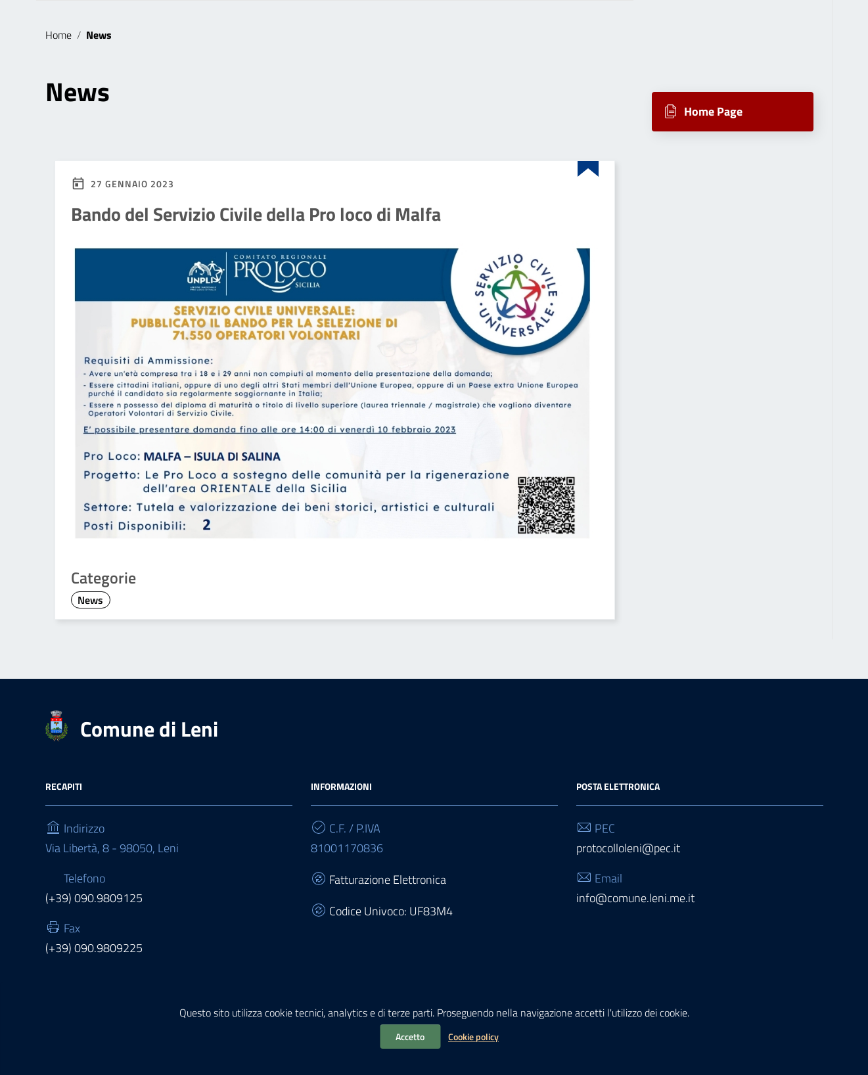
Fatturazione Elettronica (387, 879)
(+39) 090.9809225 (94, 948)
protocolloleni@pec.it (628, 848)
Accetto (410, 1036)
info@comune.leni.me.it (635, 898)
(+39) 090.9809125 (94, 898)
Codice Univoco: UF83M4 (391, 911)
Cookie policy (473, 1036)
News (90, 600)
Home (58, 35)
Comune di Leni (149, 728)
